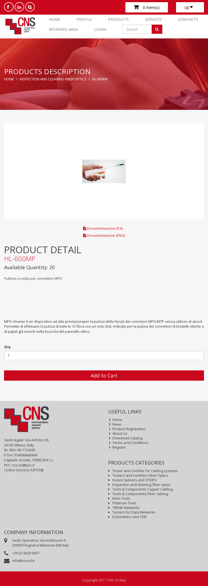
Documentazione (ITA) (103, 228)
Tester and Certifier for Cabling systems (145, 471)
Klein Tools (121, 498)
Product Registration (129, 429)
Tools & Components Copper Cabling (142, 489)
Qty (7, 346)
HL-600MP (100, 79)
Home (54, 19)
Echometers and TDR (129, 517)
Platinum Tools (124, 503)
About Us (119, 434)
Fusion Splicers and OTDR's (134, 480)
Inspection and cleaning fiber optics (53, 79)
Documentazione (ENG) (104, 235)
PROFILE (84, 19)
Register (119, 447)
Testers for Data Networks (134, 512)
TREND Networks (126, 508)
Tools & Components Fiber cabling (140, 494)
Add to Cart (104, 375)
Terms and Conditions (130, 443)
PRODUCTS (118, 19)
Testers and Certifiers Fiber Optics (140, 475)
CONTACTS (188, 19)
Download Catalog (127, 438)
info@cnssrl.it (23, 560)
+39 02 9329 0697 (25, 553)
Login (100, 29)
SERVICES (153, 19)
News (117, 424)
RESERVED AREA (63, 29)
